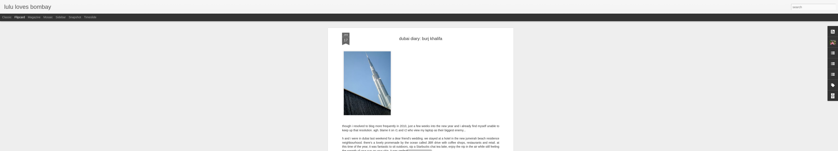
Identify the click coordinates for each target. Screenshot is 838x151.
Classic (7, 17)
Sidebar (61, 17)
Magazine (34, 17)
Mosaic (48, 17)
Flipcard (19, 17)
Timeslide (90, 17)
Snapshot (75, 17)
